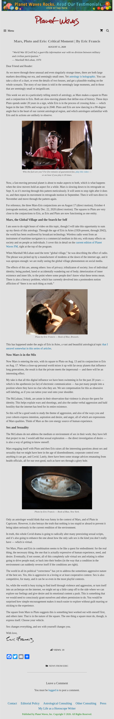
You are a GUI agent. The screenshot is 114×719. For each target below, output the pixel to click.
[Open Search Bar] (107, 31)
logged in (53, 690)
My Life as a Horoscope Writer (57, 708)
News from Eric (58, 666)
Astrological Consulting (57, 703)
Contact (12, 703)
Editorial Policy (30, 703)
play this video (82, 172)
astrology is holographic (82, 76)
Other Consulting (86, 703)
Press (103, 703)
